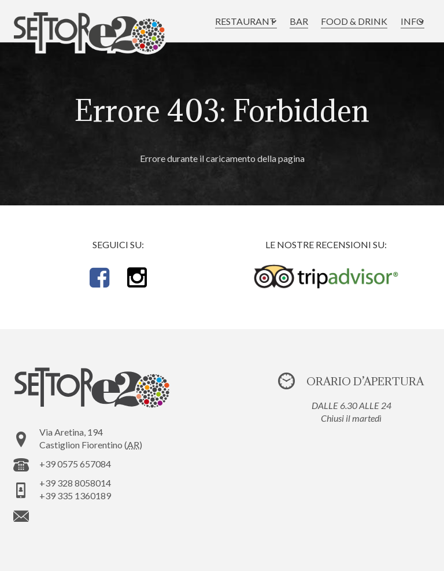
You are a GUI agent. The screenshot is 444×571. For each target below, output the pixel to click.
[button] (233, 21)
